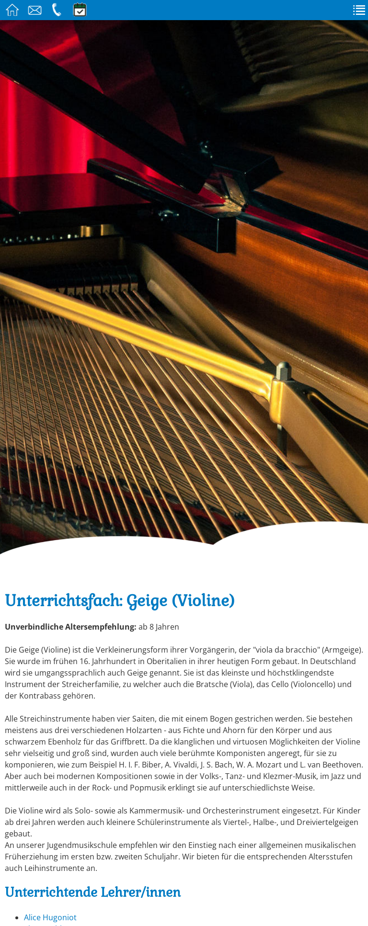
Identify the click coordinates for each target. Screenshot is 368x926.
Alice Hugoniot (50, 917)
